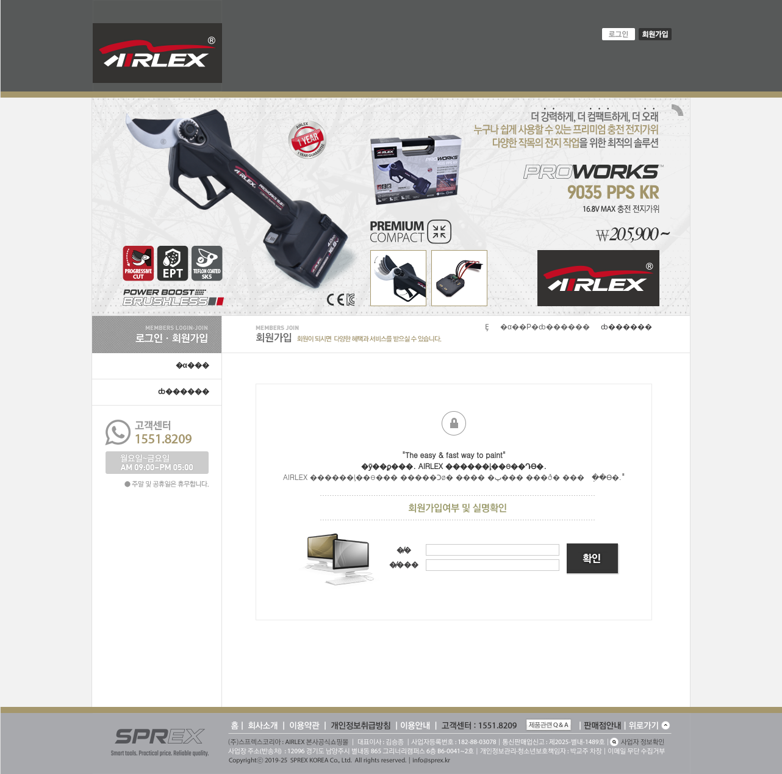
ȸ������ (183, 391)
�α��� (192, 365)
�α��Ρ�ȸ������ (545, 327)
